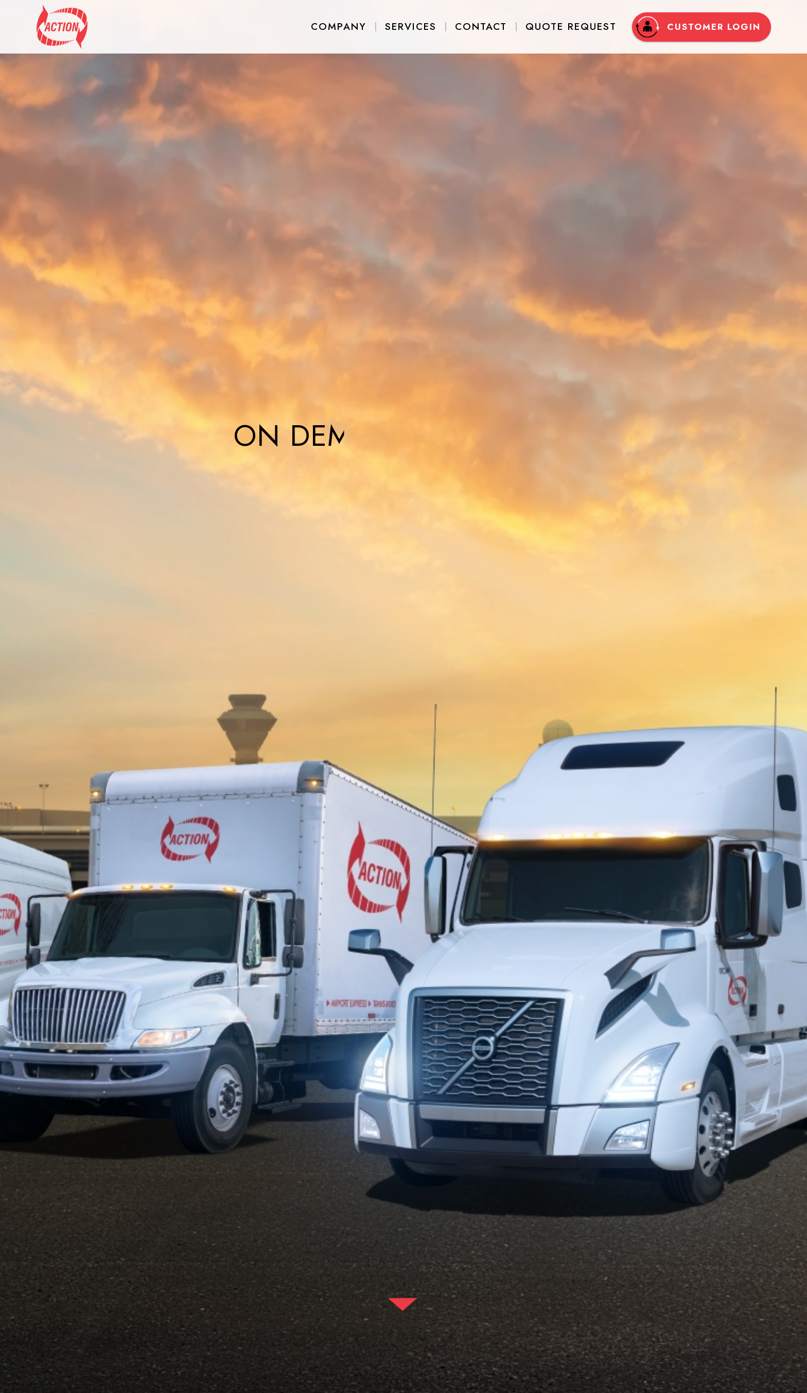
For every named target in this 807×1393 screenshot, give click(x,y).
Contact (481, 26)
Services (410, 26)
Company (338, 26)
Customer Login (698, 27)
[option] (403, 696)
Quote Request (571, 26)
